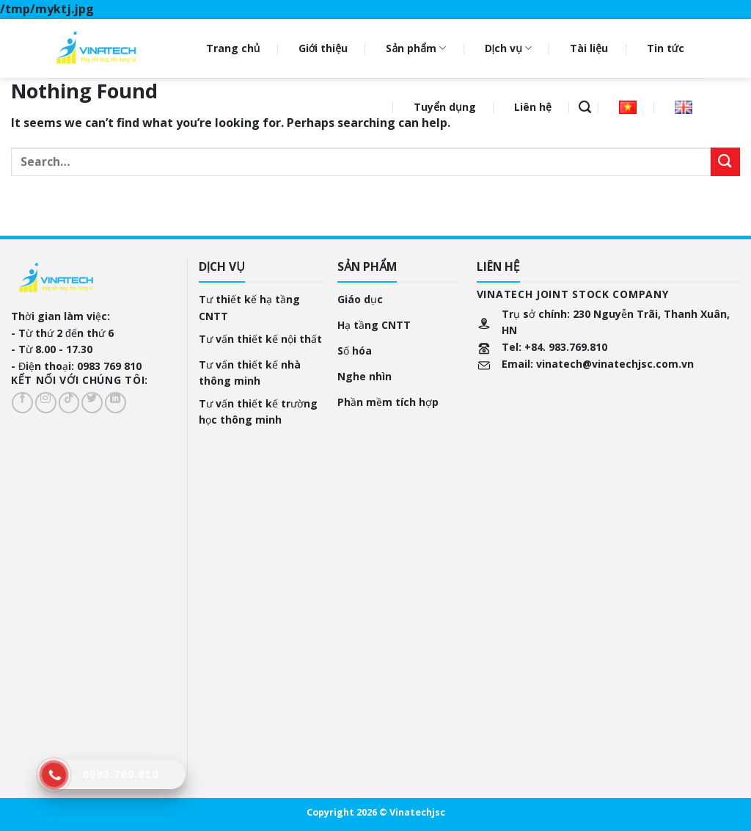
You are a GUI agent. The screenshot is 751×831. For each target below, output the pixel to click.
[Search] (585, 107)
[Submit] (725, 162)
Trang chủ (233, 48)
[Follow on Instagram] (45, 402)
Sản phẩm (416, 48)
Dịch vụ (508, 48)
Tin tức (665, 48)
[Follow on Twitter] (92, 402)
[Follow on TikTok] (69, 402)
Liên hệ (533, 107)
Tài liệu (589, 48)
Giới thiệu (323, 48)
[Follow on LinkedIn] (115, 402)
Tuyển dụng (444, 107)
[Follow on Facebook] (22, 402)
